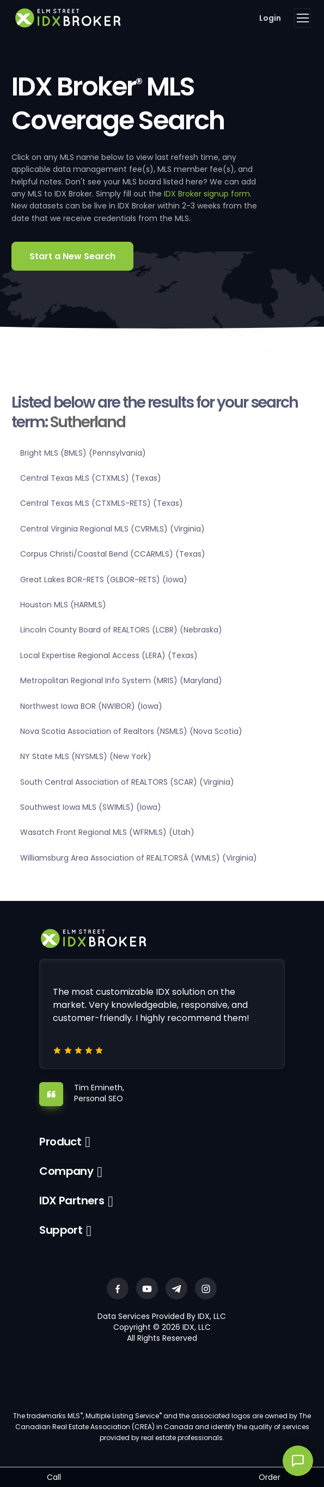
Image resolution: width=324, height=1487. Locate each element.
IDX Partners (71, 1200)
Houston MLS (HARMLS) (63, 604)
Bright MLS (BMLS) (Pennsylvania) (83, 452)
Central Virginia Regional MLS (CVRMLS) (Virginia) (112, 528)
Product (60, 1141)
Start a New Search (72, 256)
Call (54, 1477)
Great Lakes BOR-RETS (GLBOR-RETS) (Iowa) (103, 579)
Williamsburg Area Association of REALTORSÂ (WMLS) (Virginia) (138, 857)
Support (60, 1230)
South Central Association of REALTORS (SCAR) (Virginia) (127, 782)
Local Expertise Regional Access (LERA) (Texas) (109, 655)
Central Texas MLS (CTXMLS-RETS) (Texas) (101, 503)
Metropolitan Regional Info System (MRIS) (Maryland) (121, 680)
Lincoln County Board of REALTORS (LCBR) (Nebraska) (121, 629)
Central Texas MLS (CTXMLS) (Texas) (90, 478)
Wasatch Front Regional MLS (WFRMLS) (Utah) (107, 832)
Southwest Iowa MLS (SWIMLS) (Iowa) (90, 807)
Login (270, 18)
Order (269, 1477)
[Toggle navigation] (302, 18)
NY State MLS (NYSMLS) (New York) (85, 756)
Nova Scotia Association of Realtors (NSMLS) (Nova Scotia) (131, 731)
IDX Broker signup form (207, 193)
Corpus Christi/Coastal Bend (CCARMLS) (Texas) (112, 553)
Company (66, 1171)
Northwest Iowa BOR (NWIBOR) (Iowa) (91, 706)
